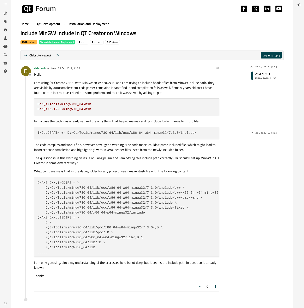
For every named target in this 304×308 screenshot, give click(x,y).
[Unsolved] (5, 71)
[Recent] (5, 13)
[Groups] (5, 46)
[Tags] (5, 21)
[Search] (5, 54)
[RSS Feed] (58, 55)
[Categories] (5, 5)
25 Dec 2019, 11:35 (69, 68)
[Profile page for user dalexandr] (26, 71)
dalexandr (40, 68)
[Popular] (5, 29)
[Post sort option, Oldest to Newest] (37, 55)
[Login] (298, 5)
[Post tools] (215, 286)
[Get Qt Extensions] (5, 63)
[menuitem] (298, 5)
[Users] (5, 38)
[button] (5, 303)
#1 (217, 68)
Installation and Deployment (57, 42)
